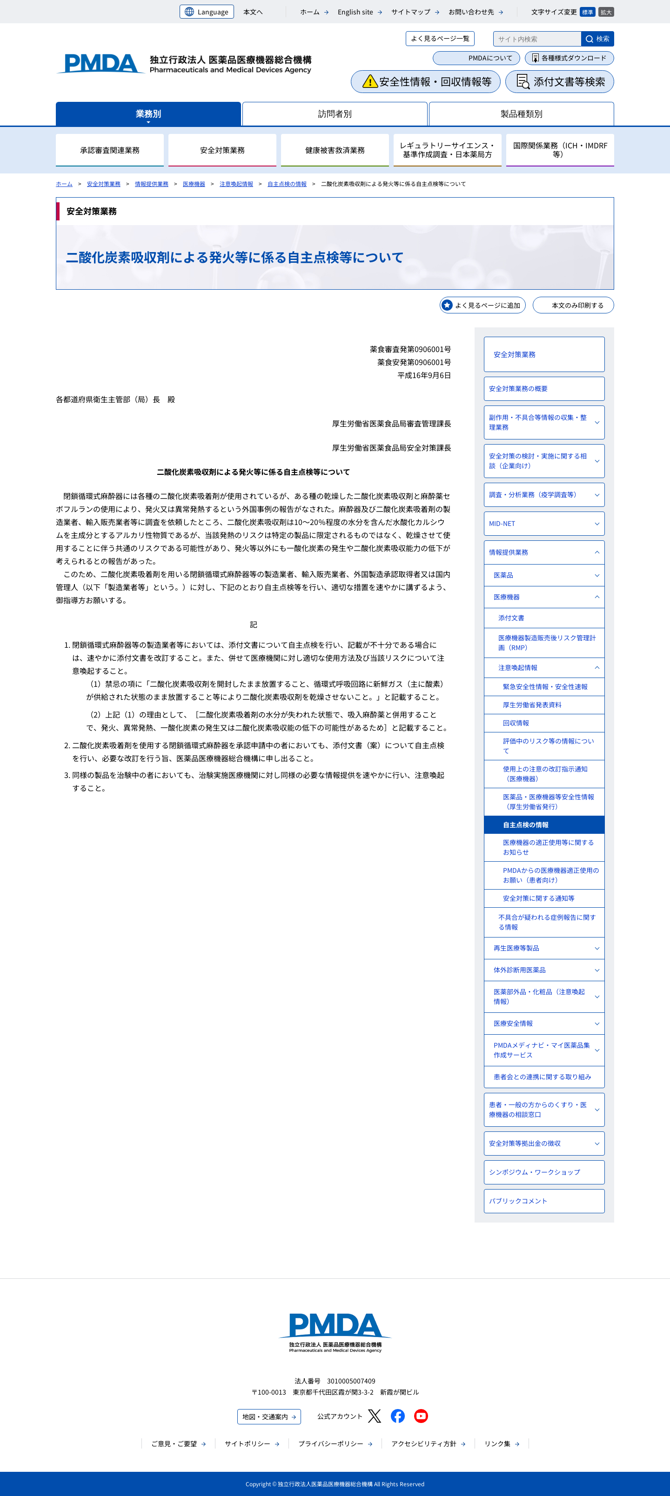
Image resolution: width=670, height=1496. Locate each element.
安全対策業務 (104, 183)
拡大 (606, 12)
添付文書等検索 (569, 80)
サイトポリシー (247, 1443)
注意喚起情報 (236, 183)
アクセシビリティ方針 (423, 1443)
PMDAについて (491, 57)
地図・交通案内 (265, 1416)
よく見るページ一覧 (440, 38)
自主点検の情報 (287, 183)
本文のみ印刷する (578, 305)
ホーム (310, 11)
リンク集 (497, 1443)
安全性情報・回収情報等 (435, 80)
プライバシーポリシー (330, 1443)
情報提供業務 (151, 183)
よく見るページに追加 (487, 305)
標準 (587, 12)
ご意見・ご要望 (174, 1443)
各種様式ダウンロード (574, 57)
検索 (603, 38)
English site (355, 11)
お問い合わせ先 (471, 11)
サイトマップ (410, 11)
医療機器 (194, 183)
